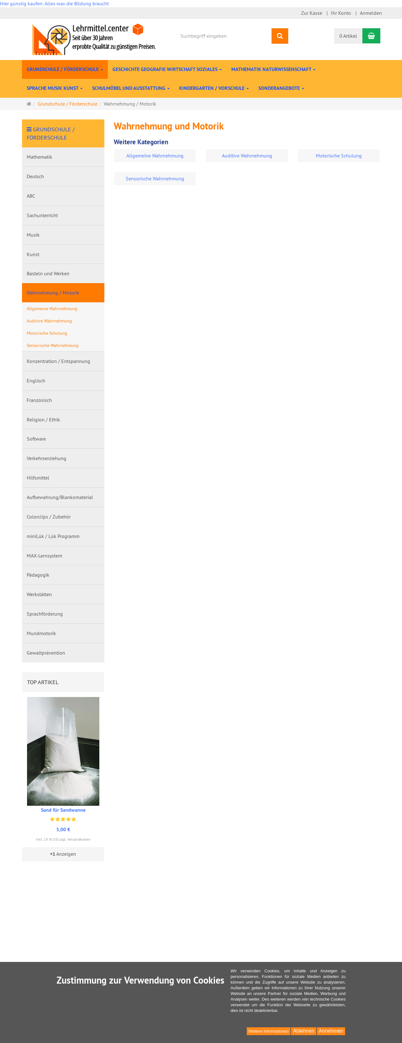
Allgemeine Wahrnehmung (155, 155)
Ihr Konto (341, 13)
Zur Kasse (311, 13)
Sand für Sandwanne (63, 810)
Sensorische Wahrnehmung (155, 178)
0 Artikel (348, 36)
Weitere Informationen (269, 1031)
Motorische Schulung (339, 155)
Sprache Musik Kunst (55, 88)
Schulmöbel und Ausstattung (131, 88)
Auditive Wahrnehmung (247, 155)
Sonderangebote (281, 88)
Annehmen (331, 1031)
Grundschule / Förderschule (65, 69)
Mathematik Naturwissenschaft (273, 69)
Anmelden (371, 13)
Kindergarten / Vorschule (214, 88)
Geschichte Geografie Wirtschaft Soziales (167, 69)
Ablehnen (303, 1031)
